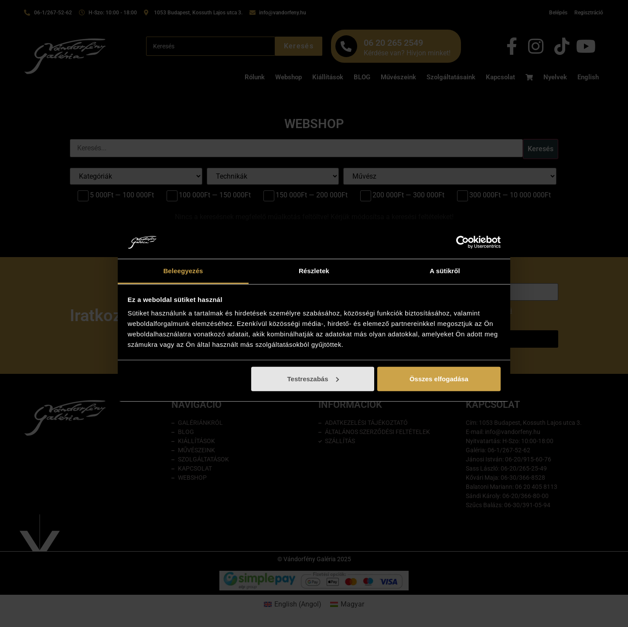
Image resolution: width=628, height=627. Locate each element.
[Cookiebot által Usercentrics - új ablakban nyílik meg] (462, 242)
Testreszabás (313, 379)
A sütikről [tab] (445, 271)
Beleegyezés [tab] (183, 271)
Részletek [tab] (314, 271)
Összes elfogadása (439, 379)
